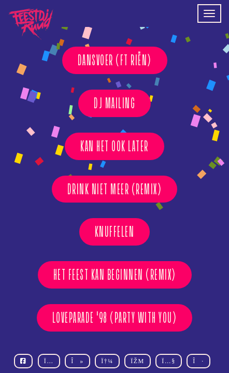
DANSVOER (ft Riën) (115, 60)
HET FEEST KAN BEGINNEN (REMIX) (114, 274)
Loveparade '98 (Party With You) (114, 317)
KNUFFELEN (115, 231)
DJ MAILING (114, 103)
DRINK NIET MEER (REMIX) (114, 189)
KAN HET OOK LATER (114, 146)
